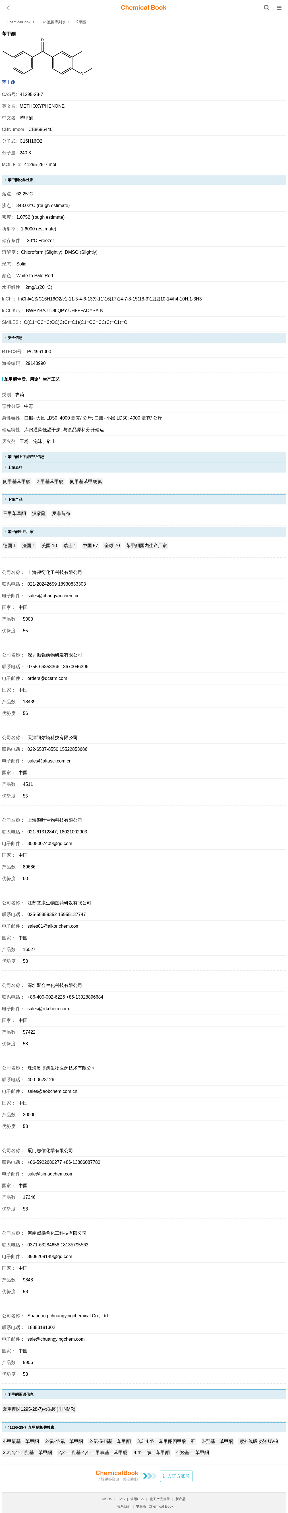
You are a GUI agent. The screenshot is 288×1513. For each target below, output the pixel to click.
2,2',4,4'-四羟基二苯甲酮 (27, 1452)
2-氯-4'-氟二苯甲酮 (64, 1441)
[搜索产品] (267, 8)
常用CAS (137, 1499)
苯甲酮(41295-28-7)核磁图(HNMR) (39, 1409)
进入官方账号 (176, 1476)
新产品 (180, 1499)
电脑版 (141, 1506)
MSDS (107, 1499)
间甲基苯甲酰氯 (86, 481)
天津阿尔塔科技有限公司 (53, 737)
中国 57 (90, 545)
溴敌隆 (39, 513)
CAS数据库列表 (53, 22)
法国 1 (28, 545)
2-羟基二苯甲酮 (217, 1441)
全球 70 (112, 545)
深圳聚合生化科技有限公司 (55, 985)
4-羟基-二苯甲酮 (192, 1452)
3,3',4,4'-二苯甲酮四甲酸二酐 (166, 1441)
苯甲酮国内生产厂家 (146, 545)
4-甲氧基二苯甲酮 (21, 1441)
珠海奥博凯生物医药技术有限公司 (62, 1068)
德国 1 (9, 545)
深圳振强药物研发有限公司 (55, 655)
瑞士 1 (69, 545)
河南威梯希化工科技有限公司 (57, 1233)
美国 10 (49, 545)
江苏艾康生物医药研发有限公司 (59, 902)
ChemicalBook (19, 22)
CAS (121, 1499)
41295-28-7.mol (40, 164)
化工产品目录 (160, 1499)
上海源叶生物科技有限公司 (55, 820)
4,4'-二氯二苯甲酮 (152, 1452)
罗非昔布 (61, 513)
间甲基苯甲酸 (16, 481)
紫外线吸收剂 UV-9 (258, 1441)
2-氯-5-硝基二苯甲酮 (110, 1441)
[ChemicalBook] (143, 7)
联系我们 (123, 1506)
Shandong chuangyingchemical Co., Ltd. (68, 1315)
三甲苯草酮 (14, 513)
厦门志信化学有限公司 (50, 1150)
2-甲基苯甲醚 (50, 481)
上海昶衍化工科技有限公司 (55, 572)
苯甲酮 (9, 81)
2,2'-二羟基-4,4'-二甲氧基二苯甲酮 (92, 1452)
